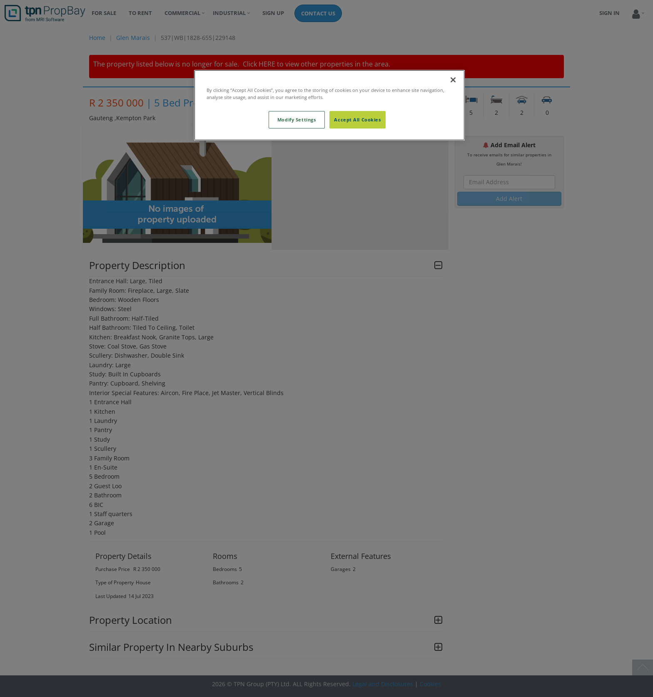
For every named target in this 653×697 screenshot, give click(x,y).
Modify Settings (296, 119)
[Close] (453, 80)
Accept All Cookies (357, 119)
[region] (329, 105)
